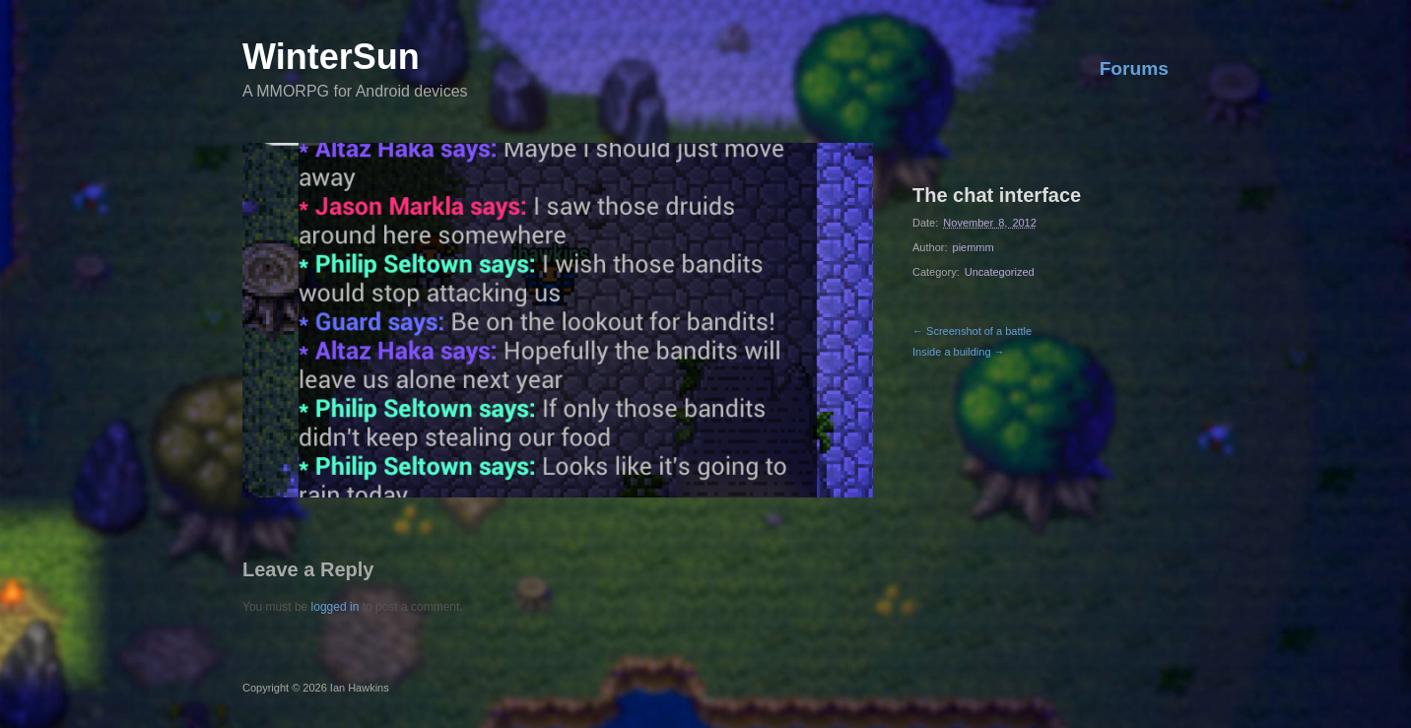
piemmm (973, 247)
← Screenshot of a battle (972, 331)
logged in (335, 607)
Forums (1134, 68)
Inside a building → (958, 352)
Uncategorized (1000, 272)
